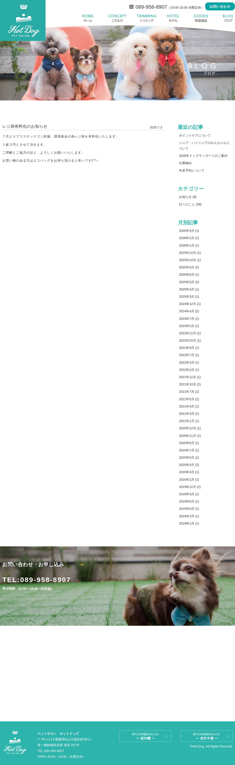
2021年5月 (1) (189, 399)
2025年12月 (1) (190, 253)
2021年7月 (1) (189, 391)
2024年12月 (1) (190, 304)
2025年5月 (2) (189, 282)
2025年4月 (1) (189, 289)
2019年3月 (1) (189, 516)
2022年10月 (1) (190, 340)
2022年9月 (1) (189, 348)
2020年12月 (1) (190, 428)
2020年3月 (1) (189, 472)
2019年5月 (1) (189, 508)
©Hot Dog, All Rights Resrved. (211, 746)
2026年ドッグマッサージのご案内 (203, 156)
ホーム (89, 18)
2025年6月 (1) (189, 274)
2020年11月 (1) (190, 436)
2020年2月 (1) (189, 479)
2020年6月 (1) (189, 457)
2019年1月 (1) (189, 523)
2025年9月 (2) (189, 267)
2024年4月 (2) (189, 311)
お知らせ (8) (188, 197)
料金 (146, 18)
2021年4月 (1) (189, 406)
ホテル (172, 18)
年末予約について (191, 170)
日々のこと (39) (190, 204)
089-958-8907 (45, 579)
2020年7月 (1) (189, 450)
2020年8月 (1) (189, 443)
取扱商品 (201, 18)
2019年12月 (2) (190, 487)
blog (225, 18)
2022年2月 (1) (189, 370)
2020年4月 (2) (189, 465)
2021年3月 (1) (189, 413)
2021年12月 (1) (190, 377)
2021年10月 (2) (190, 384)
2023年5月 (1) (189, 326)
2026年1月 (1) (189, 245)
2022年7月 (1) (189, 355)
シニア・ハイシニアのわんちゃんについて (204, 145)
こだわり (117, 18)
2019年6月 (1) (189, 501)
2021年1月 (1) (189, 421)
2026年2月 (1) (189, 238)
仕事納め (185, 163)
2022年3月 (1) (189, 362)
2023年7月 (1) (189, 318)
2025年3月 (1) (189, 296)
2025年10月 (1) (190, 260)
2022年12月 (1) (190, 333)
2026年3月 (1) (189, 230)
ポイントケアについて (195, 135)
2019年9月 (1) (189, 494)
